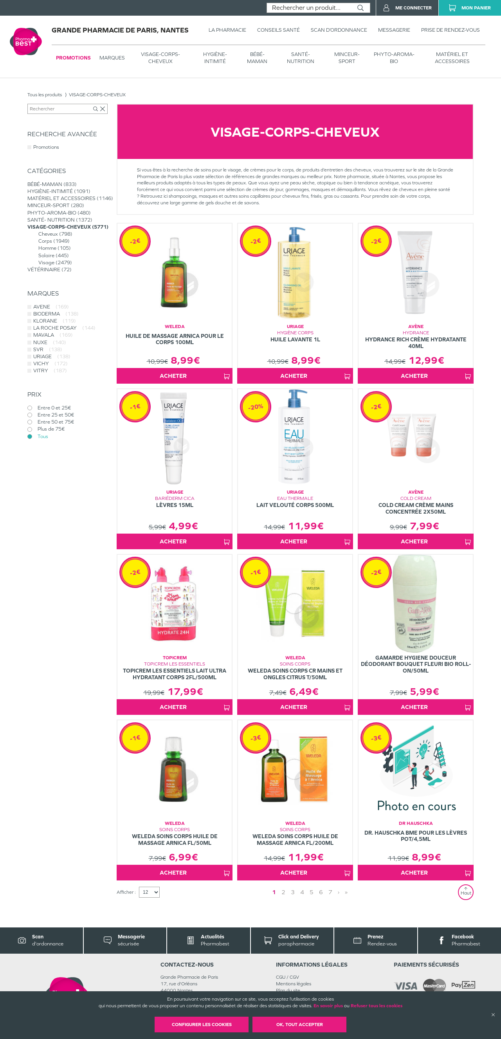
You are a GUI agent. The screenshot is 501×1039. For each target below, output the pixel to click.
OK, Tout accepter (299, 1024)
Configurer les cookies (202, 1024)
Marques (112, 58)
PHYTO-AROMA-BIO (394, 57)
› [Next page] (338, 892)
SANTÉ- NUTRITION (300, 57)
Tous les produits (44, 94)
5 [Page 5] (312, 892)
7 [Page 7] (330, 892)
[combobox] (309, 8)
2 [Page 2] (283, 892)
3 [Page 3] (293, 892)
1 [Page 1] (274, 892)
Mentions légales (293, 984)
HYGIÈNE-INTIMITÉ (215, 57)
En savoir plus (328, 1005)
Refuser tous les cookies (376, 1005)
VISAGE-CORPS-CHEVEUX (160, 57)
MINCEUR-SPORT (347, 57)
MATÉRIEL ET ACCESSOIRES (452, 57)
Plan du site (288, 990)
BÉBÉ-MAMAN (257, 57)
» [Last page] (346, 892)
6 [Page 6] (321, 892)
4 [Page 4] (302, 892)
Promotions (73, 58)
